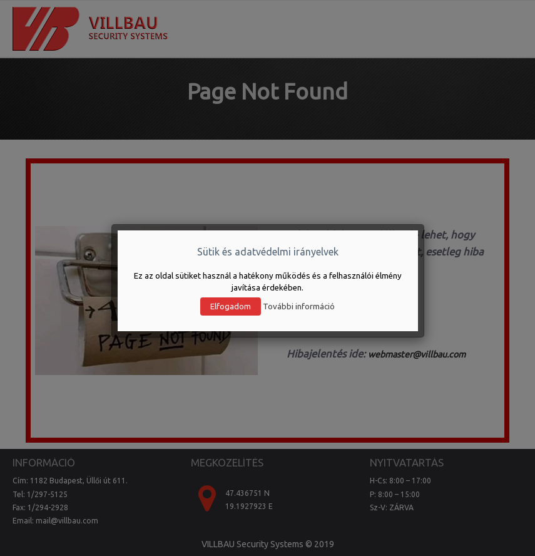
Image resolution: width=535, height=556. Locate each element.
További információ (299, 306)
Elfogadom (230, 306)
